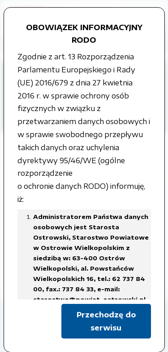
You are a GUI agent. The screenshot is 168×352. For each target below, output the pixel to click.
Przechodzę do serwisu (106, 321)
